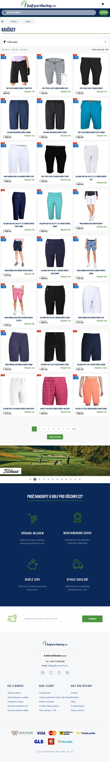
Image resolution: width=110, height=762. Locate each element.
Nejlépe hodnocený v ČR (53, 752)
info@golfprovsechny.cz (57, 666)
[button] (30, 479)
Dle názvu (6, 50)
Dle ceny (15, 50)
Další (74, 429)
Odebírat (92, 619)
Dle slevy (23, 50)
